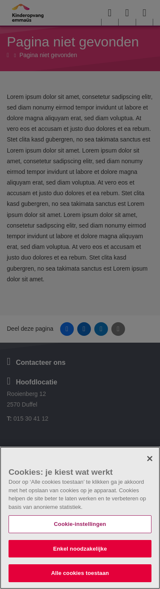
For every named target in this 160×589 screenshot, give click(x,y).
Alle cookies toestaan (80, 573)
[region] (80, 518)
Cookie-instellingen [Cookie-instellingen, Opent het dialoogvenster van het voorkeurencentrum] (80, 524)
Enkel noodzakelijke (80, 549)
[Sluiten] (149, 458)
